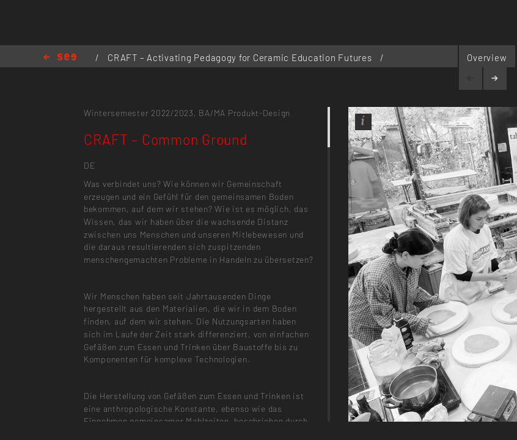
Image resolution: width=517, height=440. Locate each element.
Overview (487, 57)
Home (59, 57)
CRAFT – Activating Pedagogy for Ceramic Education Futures (241, 57)
